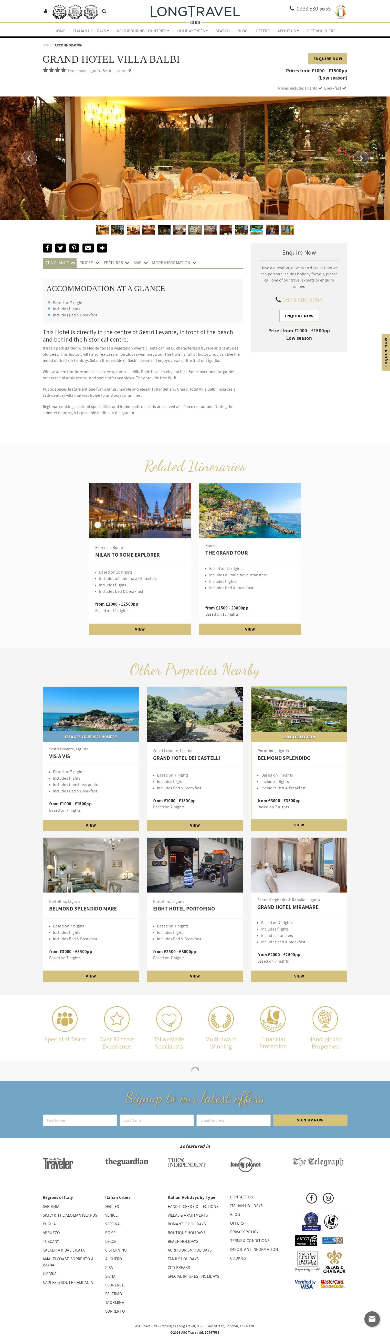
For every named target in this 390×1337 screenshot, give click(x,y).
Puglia (49, 1224)
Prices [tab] (86, 263)
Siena (110, 1276)
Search (223, 31)
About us (287, 31)
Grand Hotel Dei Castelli (186, 757)
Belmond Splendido (284, 757)
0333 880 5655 (302, 299)
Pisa (109, 1267)
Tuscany (51, 1241)
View (140, 629)
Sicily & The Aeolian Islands (70, 1215)
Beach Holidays (183, 1241)
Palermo (113, 1293)
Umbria (50, 1273)
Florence (114, 1285)
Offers (263, 31)
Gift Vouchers (321, 31)
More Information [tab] (171, 263)
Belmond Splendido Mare (83, 908)
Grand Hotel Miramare (288, 907)
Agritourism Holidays (190, 1250)
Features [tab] (113, 263)
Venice (111, 1215)
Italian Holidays (89, 31)
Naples (112, 1206)
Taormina (114, 1302)
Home (60, 31)
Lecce (111, 1241)
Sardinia (51, 1206)
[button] (29, 158)
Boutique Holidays (186, 1232)
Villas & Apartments (188, 1215)
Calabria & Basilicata (64, 1250)
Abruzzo (51, 1232)
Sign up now (310, 1120)
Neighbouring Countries (141, 31)
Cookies (238, 1258)
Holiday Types (191, 31)
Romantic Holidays (187, 1224)
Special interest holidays (193, 1276)
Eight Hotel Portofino (184, 908)
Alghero (113, 1259)
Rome (110, 1232)
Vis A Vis (59, 756)
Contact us (241, 1197)
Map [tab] (138, 263)
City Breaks (179, 1267)
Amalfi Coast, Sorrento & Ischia (68, 1262)
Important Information (254, 1249)
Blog (243, 31)
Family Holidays (183, 1259)
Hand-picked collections (193, 1206)
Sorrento (115, 1311)
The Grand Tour (226, 552)
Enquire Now (327, 58)
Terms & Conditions (250, 1240)
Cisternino (116, 1250)
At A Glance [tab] (57, 263)
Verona (112, 1224)
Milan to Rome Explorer (127, 554)
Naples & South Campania (68, 1282)
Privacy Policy (244, 1232)
